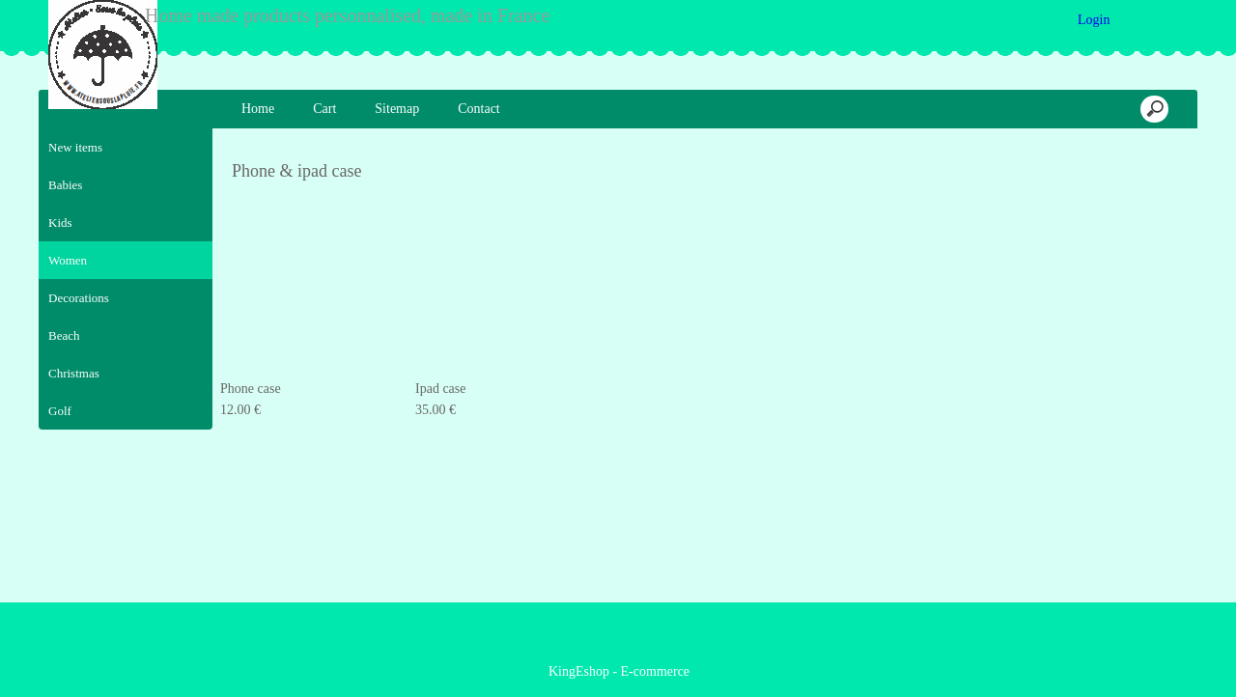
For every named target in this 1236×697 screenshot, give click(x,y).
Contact (479, 108)
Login (1094, 20)
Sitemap (397, 108)
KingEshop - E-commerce (618, 669)
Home (257, 108)
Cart (324, 108)
